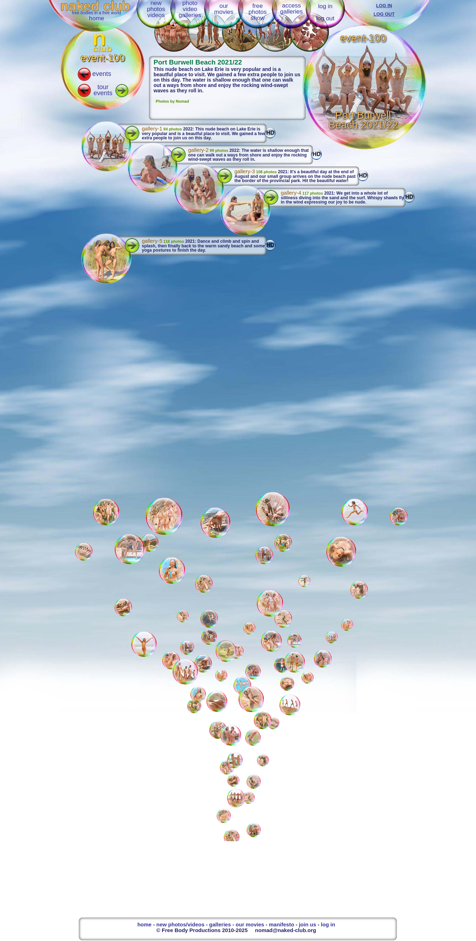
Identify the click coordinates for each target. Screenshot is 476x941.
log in (325, 6)
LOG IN (384, 5)
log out (325, 18)
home (96, 18)
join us (307, 924)
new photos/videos (180, 924)
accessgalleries (291, 8)
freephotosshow (257, 11)
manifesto (281, 924)
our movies (250, 924)
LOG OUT (383, 14)
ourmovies (223, 8)
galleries (220, 924)
